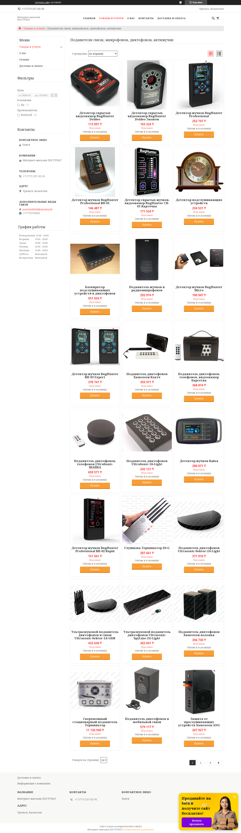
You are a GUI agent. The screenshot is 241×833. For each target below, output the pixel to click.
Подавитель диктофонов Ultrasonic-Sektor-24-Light (199, 549)
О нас (131, 18)
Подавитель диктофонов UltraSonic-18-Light (147, 462)
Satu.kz (138, 826)
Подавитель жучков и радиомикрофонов (147, 288)
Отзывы (24, 59)
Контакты (146, 18)
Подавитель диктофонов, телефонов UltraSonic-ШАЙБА (95, 464)
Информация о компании (33, 783)
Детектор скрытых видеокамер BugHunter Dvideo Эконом (147, 116)
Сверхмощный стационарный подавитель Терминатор (94, 722)
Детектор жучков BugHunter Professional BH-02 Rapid (95, 549)
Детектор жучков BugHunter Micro (198, 288)
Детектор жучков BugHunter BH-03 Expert (95, 375)
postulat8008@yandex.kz (37, 209)
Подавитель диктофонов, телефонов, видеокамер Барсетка (199, 377)
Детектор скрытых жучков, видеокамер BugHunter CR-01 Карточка (146, 203)
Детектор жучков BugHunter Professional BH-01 (95, 201)
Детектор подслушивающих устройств (199, 201)
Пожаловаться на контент (139, 829)
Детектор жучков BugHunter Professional (198, 114)
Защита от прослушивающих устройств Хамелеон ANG (199, 722)
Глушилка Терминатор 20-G (146, 548)
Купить (95, 137)
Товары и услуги (111, 18)
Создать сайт (42, 2)
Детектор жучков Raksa (199, 461)
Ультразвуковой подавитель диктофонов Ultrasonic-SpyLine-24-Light (147, 635)
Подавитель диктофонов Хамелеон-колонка (199, 633)
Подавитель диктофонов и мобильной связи (147, 720)
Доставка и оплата (171, 18)
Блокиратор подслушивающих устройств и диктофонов (94, 290)
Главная (89, 18)
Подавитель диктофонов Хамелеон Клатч (147, 375)
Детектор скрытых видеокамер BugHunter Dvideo (95, 116)
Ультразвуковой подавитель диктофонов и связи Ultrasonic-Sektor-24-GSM (94, 635)
